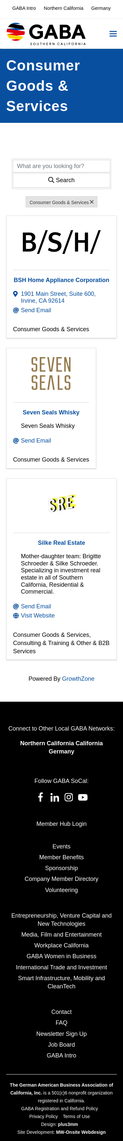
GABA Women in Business (61, 956)
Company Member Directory (61, 879)
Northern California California (61, 743)
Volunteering (61, 890)
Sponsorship (61, 868)
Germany (61, 751)
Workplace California (61, 945)
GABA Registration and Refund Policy (59, 1108)
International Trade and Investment (61, 967)
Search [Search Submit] (61, 180)
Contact (61, 1012)
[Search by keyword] (62, 166)
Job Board (61, 1044)
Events (61, 846)
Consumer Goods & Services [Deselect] (61, 202)
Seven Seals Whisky (51, 412)
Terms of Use (76, 1116)
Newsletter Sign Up (61, 1034)
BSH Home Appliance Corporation (61, 280)
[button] (113, 34)
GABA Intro (61, 1055)
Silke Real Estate (61, 543)
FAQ (61, 1022)
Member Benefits (61, 857)
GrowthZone (78, 678)
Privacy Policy (43, 1116)
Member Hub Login (61, 824)
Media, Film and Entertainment (61, 934)
